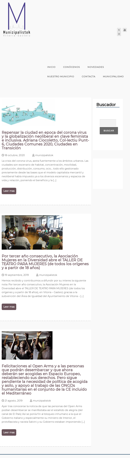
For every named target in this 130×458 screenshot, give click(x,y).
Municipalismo (113, 76)
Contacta (88, 76)
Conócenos (71, 67)
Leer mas (9, 190)
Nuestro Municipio (60, 76)
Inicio (51, 67)
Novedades (96, 67)
